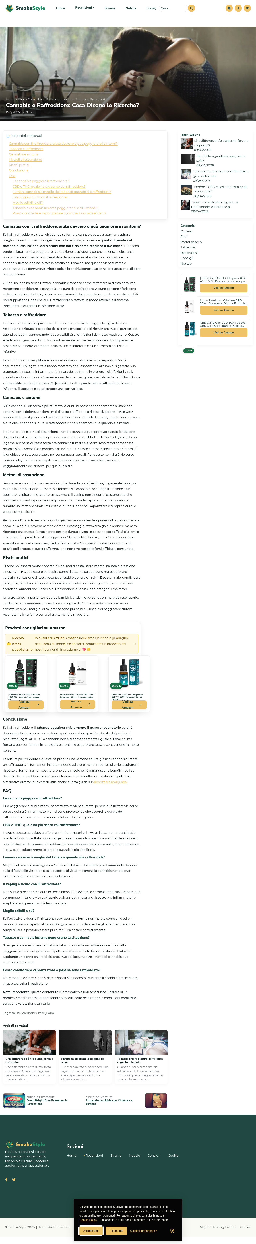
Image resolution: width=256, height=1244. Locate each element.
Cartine (186, 240)
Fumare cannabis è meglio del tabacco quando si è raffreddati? (62, 201)
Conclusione (18, 179)
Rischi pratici (19, 174)
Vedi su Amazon (224, 297)
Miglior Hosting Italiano (218, 1234)
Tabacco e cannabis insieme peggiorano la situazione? (55, 217)
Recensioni (189, 262)
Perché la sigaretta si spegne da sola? (82, 1069)
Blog (21, 108)
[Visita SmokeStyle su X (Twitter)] (14, 1187)
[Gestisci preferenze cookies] (144, 1231)
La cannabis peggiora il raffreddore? (41, 190)
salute (16, 1022)
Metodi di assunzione (25, 168)
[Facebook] (238, 12)
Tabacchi (188, 256)
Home (60, 13)
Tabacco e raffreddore (26, 158)
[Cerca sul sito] (173, 12)
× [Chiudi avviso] (135, 653)
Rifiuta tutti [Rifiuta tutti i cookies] (116, 1230)
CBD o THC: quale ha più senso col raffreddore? (49, 195)
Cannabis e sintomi (24, 163)
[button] (229, 12)
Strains (108, 13)
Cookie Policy (88, 1219)
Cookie (173, 1162)
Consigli (148, 13)
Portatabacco (191, 251)
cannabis (29, 1022)
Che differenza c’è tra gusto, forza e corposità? (29, 1069)
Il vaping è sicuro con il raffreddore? (40, 206)
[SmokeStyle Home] (25, 13)
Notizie (128, 13)
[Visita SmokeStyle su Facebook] (6, 1187)
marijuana (46, 1022)
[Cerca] (191, 12)
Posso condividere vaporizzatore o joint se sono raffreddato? (59, 222)
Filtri (184, 245)
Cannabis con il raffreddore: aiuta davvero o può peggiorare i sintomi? (63, 152)
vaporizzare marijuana (109, 791)
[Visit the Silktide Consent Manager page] (172, 1231)
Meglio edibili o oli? (28, 211)
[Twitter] (247, 12)
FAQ (12, 185)
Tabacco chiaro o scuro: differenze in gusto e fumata (140, 1069)
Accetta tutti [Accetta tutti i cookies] (91, 1230)
